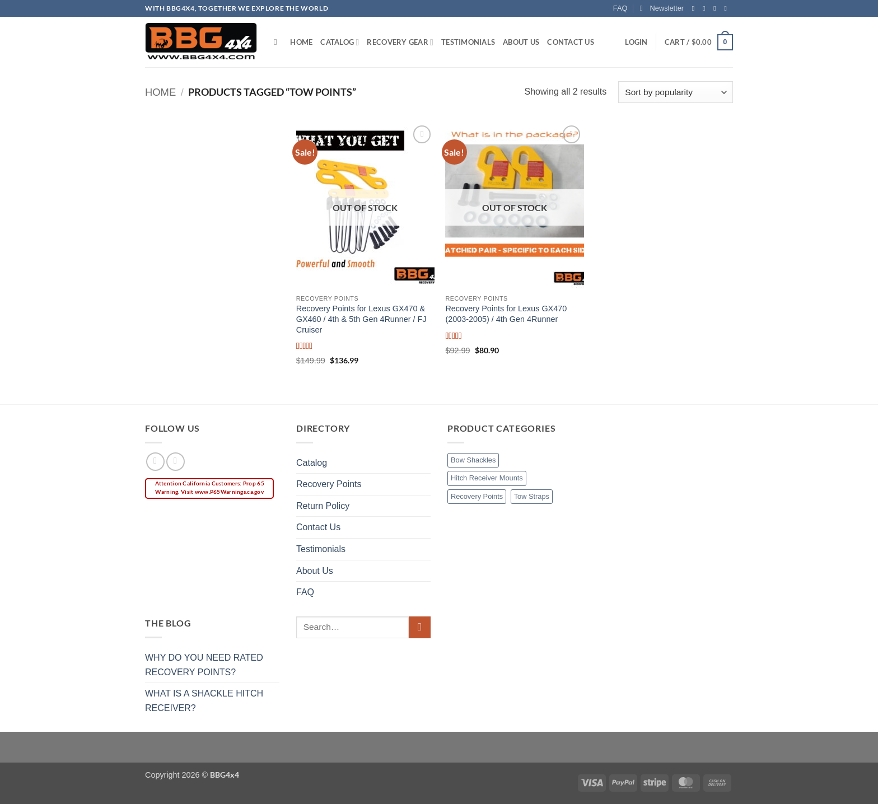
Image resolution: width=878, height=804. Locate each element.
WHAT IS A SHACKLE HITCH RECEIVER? (204, 701)
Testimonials (468, 42)
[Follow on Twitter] (716, 8)
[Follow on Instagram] (706, 8)
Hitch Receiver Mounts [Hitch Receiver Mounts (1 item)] (487, 478)
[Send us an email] (727, 8)
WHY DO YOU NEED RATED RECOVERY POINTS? (204, 665)
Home (301, 42)
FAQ (620, 8)
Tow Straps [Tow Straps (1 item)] (531, 496)
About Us (521, 42)
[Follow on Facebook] (695, 8)
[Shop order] (675, 92)
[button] (662, 8)
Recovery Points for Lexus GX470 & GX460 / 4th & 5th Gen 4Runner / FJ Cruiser (361, 319)
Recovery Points (329, 484)
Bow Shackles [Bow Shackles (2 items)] (473, 460)
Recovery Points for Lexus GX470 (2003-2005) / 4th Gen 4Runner (506, 314)
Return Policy (322, 506)
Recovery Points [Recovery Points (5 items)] (477, 496)
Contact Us (570, 42)
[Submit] (420, 627)
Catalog (339, 42)
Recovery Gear (400, 42)
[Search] (278, 42)
